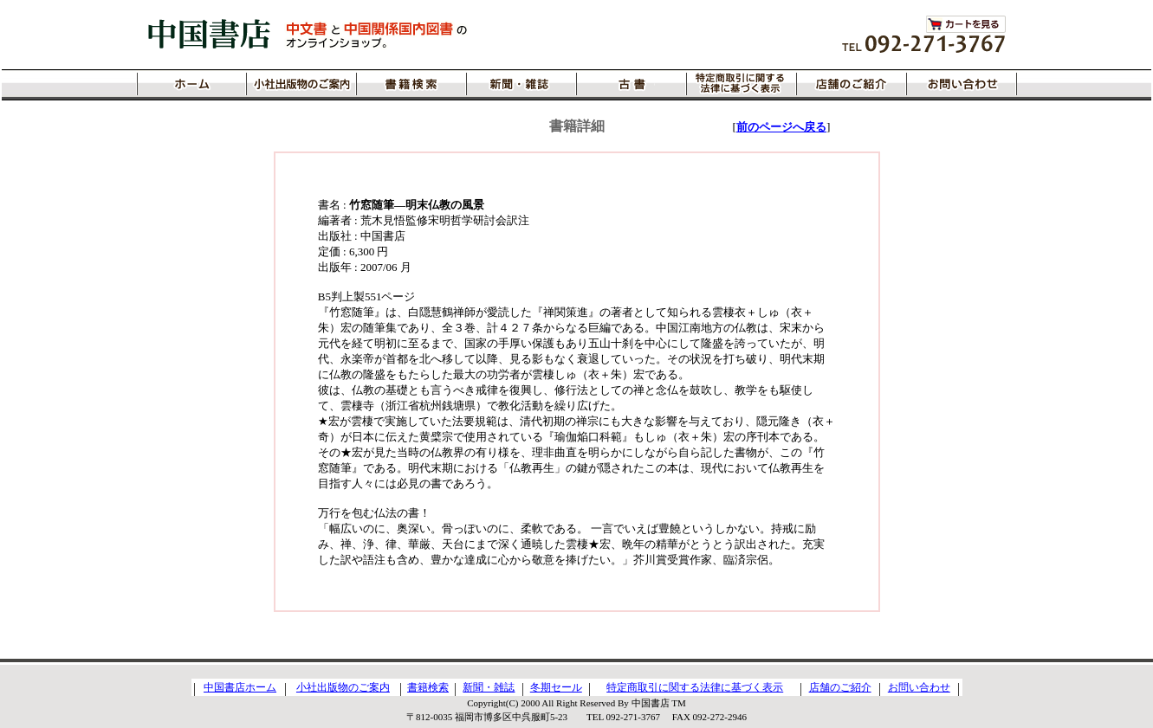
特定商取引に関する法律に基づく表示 (694, 687)
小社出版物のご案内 (343, 687)
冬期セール (556, 687)
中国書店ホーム (240, 687)
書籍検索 (428, 687)
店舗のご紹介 (840, 687)
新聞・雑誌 (489, 687)
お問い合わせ (919, 687)
